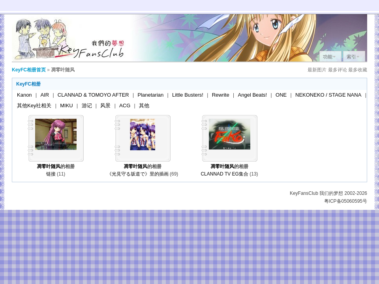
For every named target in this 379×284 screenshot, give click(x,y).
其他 (144, 105)
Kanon (24, 95)
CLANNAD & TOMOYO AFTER (93, 95)
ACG (124, 105)
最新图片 (317, 70)
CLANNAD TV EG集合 (224, 174)
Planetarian (151, 95)
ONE (281, 95)
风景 (105, 105)
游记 (87, 105)
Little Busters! (187, 95)
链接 (51, 174)
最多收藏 (357, 70)
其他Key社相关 (34, 105)
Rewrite (220, 95)
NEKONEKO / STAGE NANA (328, 95)
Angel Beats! (252, 95)
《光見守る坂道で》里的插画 (138, 174)
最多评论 (337, 70)
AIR (44, 95)
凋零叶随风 (48, 166)
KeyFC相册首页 (29, 70)
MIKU (66, 105)
